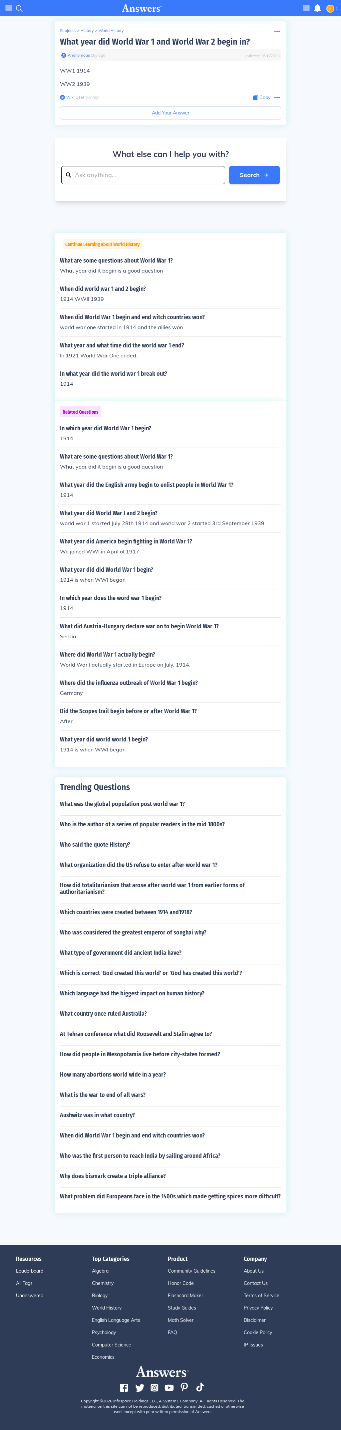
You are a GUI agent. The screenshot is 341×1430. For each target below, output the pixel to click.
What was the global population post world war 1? (122, 804)
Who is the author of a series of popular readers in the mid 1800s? (142, 824)
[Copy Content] (261, 97)
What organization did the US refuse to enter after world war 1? (138, 865)
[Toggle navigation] (306, 7)
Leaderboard (29, 1271)
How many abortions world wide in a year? (113, 1074)
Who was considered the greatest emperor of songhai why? (133, 932)
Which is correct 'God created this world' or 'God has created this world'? (151, 973)
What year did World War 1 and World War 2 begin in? (155, 42)
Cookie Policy (258, 1332)
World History (111, 30)
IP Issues (253, 1345)
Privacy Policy (258, 1308)
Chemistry (103, 1283)
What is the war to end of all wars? (103, 1095)
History (87, 30)
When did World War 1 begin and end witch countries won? (132, 1135)
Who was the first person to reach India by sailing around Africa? (140, 1155)
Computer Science (111, 1345)
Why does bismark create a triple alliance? (113, 1176)
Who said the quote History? (95, 844)
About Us (254, 1271)
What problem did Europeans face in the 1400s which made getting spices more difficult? (170, 1196)
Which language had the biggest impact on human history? (132, 993)
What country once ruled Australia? (103, 1013)
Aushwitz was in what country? (97, 1115)
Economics (103, 1357)
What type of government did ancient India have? (120, 952)
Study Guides (182, 1308)
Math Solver (180, 1320)
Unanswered (29, 1296)
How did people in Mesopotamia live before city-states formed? (140, 1054)
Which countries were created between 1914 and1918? (126, 912)
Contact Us (256, 1283)
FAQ (172, 1332)
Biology (100, 1296)
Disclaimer (255, 1320)
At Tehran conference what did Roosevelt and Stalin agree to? (136, 1034)
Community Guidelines (191, 1271)
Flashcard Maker (185, 1296)
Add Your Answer (170, 113)
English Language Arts (116, 1320)
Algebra (100, 1271)
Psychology (104, 1332)
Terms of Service (261, 1296)
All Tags (24, 1283)
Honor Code (181, 1283)
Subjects (68, 30)
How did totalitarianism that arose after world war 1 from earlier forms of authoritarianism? (152, 889)
